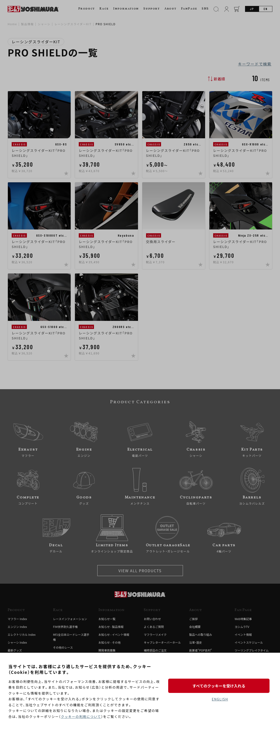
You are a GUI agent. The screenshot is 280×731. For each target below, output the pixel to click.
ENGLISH (220, 699)
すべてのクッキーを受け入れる (219, 685)
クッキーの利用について (81, 716)
